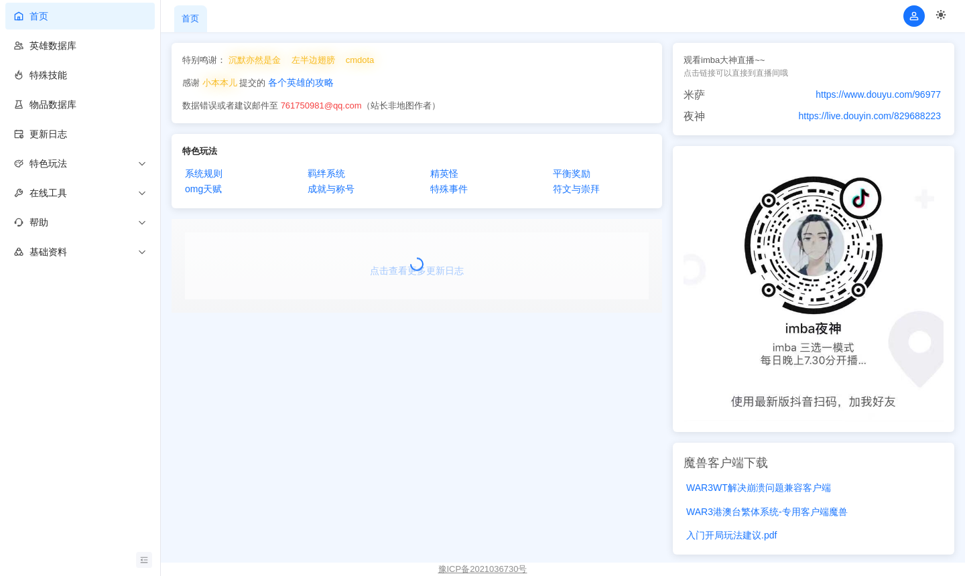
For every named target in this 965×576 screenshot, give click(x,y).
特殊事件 (449, 189)
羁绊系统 (326, 173)
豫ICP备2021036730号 (482, 569)
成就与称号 (331, 189)
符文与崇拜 (576, 189)
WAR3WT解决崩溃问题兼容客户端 (758, 487)
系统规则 (203, 173)
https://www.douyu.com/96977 (878, 94)
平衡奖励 (571, 173)
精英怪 (444, 173)
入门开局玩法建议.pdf (731, 535)
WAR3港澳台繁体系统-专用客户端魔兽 (767, 511)
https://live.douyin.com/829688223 (870, 116)
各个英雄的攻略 (301, 82)
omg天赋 (203, 189)
